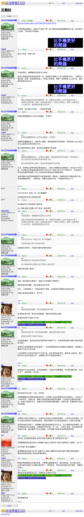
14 (19, 303)
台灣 (11, 3)
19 (19, 435)
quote (72, 20)
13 (19, 276)
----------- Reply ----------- (9, 16)
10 (19, 211)
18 (19, 414)
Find (63, 3)
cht (7, 3)
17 (19, 388)
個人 (17, 3)
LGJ (22, 3)
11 (19, 235)
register (81, 3)
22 (19, 493)
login (77, 3)
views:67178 (5, 514)
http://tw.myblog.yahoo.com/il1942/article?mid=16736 (37, 23)
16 (19, 365)
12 (19, 255)
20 (19, 458)
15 (19, 327)
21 (19, 470)
